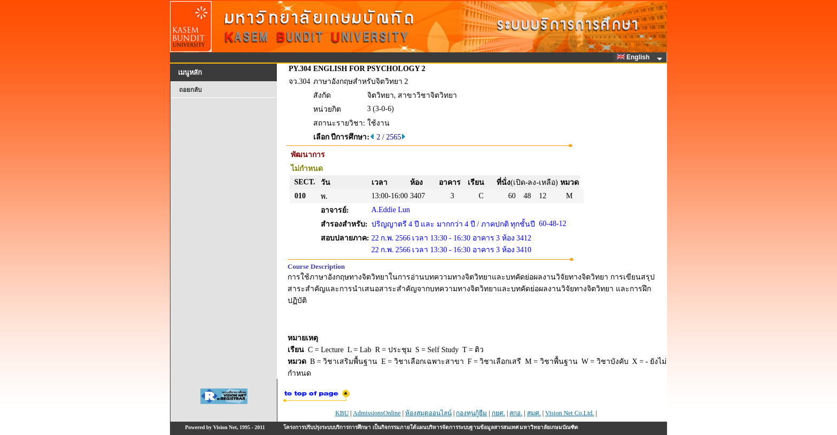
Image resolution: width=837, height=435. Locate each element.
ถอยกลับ (190, 90)
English (635, 57)
